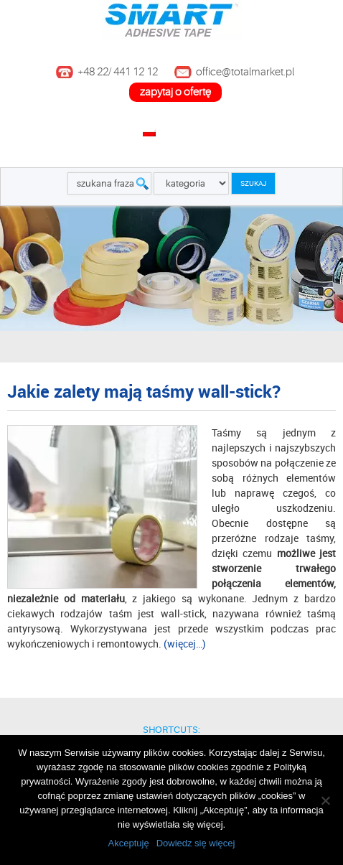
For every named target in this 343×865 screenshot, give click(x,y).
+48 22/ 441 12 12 (117, 72)
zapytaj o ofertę (175, 92)
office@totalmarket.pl (245, 72)
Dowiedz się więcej (195, 843)
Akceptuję (128, 843)
